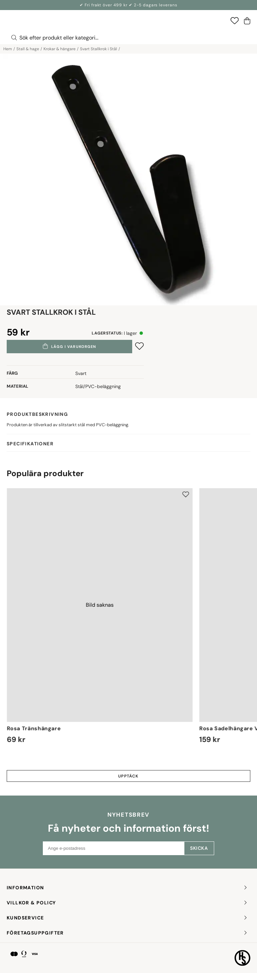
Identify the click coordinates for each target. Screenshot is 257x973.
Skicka (199, 848)
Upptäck (128, 776)
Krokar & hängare (60, 49)
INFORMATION (127, 888)
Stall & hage (27, 49)
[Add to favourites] (139, 346)
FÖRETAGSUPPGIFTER (127, 933)
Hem (7, 49)
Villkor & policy (127, 903)
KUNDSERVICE (127, 918)
